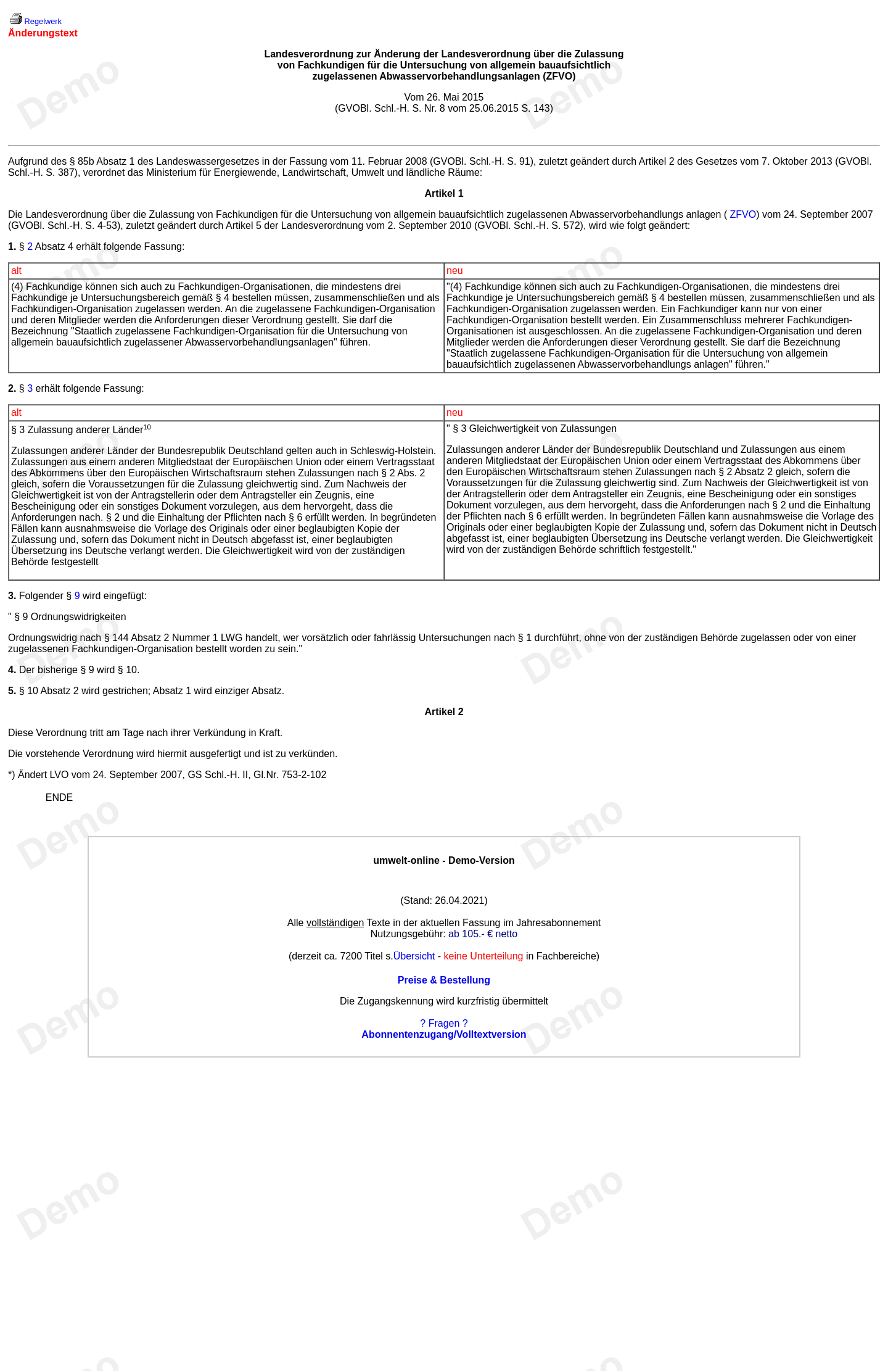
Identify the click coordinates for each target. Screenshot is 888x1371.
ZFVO (743, 214)
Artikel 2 (443, 711)
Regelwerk (43, 21)
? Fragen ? (443, 1023)
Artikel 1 (443, 193)
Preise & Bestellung (444, 980)
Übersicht (414, 956)
